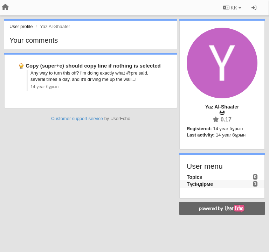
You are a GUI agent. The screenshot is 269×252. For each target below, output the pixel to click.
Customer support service (77, 118)
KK (232, 7)
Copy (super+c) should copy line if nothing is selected (93, 66)
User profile (21, 26)
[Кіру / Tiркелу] (254, 8)
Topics (194, 177)
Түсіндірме (200, 184)
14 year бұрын (44, 86)
